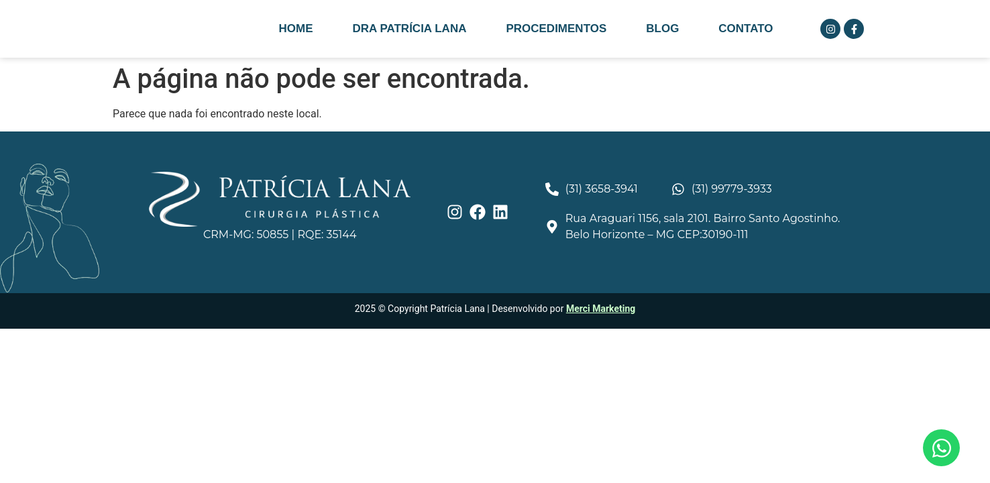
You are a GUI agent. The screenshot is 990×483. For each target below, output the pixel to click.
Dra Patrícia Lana (409, 28)
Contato (745, 28)
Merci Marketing (600, 308)
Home (295, 28)
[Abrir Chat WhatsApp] (941, 447)
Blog (662, 28)
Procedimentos (556, 28)
